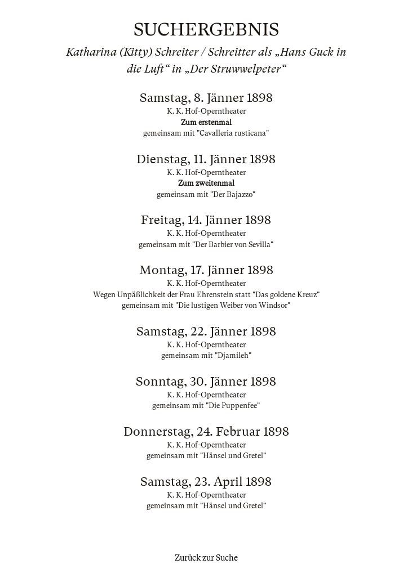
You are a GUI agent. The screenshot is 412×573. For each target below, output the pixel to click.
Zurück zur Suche (206, 557)
